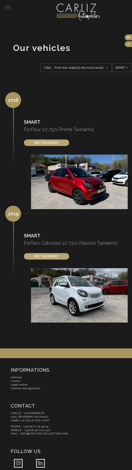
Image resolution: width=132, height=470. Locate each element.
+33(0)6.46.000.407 (37, 430)
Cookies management (25, 388)
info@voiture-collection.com (44, 433)
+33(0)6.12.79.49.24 (35, 426)
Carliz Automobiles (94, 12)
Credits (16, 380)
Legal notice (19, 384)
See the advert (46, 142)
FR (128, 37)
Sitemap (16, 377)
